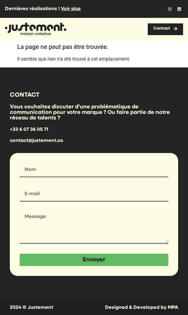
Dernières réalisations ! (43, 8)
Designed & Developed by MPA (141, 307)
